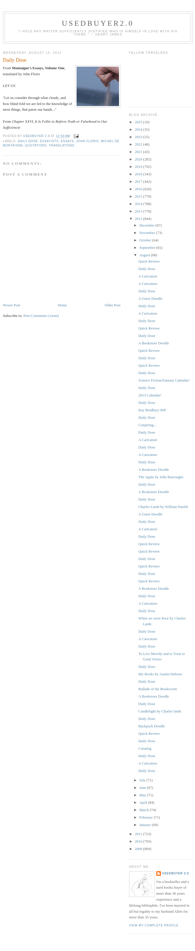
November (147, 233)
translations (61, 145)
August (145, 255)
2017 (139, 181)
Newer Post (11, 305)
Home (62, 305)
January (145, 825)
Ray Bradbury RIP (152, 410)
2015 (139, 196)
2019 (139, 166)
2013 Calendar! (149, 395)
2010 (139, 841)
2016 (139, 189)
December (147, 225)
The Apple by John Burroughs (160, 477)
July (143, 780)
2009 (139, 849)
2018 (139, 174)
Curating (144, 748)
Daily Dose (28, 141)
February (146, 817)
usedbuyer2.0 (98, 23)
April (143, 802)
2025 (139, 122)
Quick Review (149, 261)
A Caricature (147, 276)
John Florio (87, 141)
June (143, 787)
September (147, 247)
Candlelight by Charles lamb (159, 711)
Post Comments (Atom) (41, 315)
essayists (49, 141)
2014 (139, 204)
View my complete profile (154, 925)
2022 (139, 144)
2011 (139, 834)
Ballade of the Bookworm (157, 689)
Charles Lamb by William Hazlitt (163, 507)
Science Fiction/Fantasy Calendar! (164, 380)
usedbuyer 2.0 (175, 873)
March (144, 810)
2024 (139, 129)
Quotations (36, 145)
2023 (139, 137)
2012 (139, 219)
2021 (139, 152)
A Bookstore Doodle (153, 343)
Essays (67, 141)
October (145, 240)
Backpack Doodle (151, 726)
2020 (139, 159)
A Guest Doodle (150, 298)
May (143, 795)
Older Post (112, 305)
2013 (139, 211)
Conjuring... (147, 425)
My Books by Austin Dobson (160, 674)
